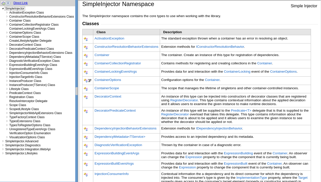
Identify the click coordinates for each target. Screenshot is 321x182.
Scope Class (17, 105)
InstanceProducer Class (25, 81)
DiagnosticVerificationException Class (34, 61)
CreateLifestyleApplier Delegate (30, 40)
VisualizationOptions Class (27, 137)
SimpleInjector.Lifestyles (21, 153)
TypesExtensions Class (24, 121)
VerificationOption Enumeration (30, 133)
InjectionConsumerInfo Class (28, 73)
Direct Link (21, 3)
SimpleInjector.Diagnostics (23, 145)
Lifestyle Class (19, 89)
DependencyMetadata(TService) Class (35, 57)
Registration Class (21, 97)
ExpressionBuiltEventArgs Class (30, 69)
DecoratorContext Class (25, 45)
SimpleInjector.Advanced (21, 141)
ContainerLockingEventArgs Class (32, 28)
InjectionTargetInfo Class (25, 77)
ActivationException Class (26, 12)
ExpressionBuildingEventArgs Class (33, 65)
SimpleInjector (14, 8)
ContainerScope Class (24, 36)
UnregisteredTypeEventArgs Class (32, 129)
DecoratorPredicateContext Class (31, 49)
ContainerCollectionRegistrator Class (34, 24)
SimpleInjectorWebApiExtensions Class (35, 113)
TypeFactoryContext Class (27, 117)
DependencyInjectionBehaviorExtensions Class (40, 53)
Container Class (20, 20)
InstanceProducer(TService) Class (32, 85)
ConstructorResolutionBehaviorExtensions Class (41, 16)
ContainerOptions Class (25, 32)
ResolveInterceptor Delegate (28, 101)
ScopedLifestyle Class (24, 109)
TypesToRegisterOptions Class (29, 125)
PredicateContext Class (25, 93)
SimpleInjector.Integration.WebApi (28, 149)
